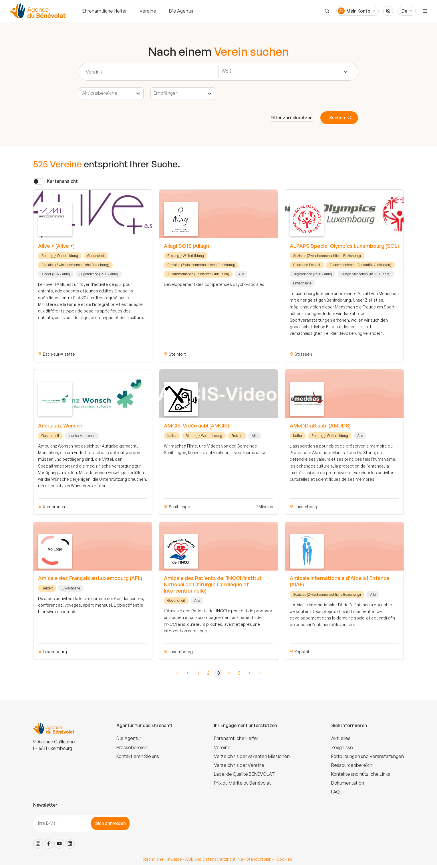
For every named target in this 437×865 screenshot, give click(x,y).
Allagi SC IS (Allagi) (186, 246)
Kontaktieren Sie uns (137, 756)
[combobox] (285, 72)
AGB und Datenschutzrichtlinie (214, 859)
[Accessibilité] (388, 11)
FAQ (335, 792)
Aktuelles (340, 738)
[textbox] (228, 71)
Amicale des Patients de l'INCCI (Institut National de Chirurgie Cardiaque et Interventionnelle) (213, 584)
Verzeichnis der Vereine (239, 765)
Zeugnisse (342, 747)
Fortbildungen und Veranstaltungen (367, 756)
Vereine (148, 11)
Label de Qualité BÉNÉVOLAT (244, 774)
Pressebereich (131, 747)
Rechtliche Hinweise (162, 859)
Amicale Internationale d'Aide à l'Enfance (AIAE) (340, 581)
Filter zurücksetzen (292, 117)
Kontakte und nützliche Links (360, 774)
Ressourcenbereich (351, 765)
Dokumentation (347, 783)
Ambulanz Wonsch (60, 425)
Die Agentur (181, 11)
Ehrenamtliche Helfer (104, 11)
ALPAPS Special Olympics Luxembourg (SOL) (344, 246)
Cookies (284, 859)
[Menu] (425, 11)
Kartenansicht (62, 181)
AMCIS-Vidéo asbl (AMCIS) (196, 425)
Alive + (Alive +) (56, 246)
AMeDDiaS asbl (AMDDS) (320, 425)
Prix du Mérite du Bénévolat (242, 783)
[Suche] (327, 11)
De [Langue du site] (404, 11)
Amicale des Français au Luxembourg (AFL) (90, 578)
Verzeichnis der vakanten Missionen (252, 756)
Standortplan (258, 859)
